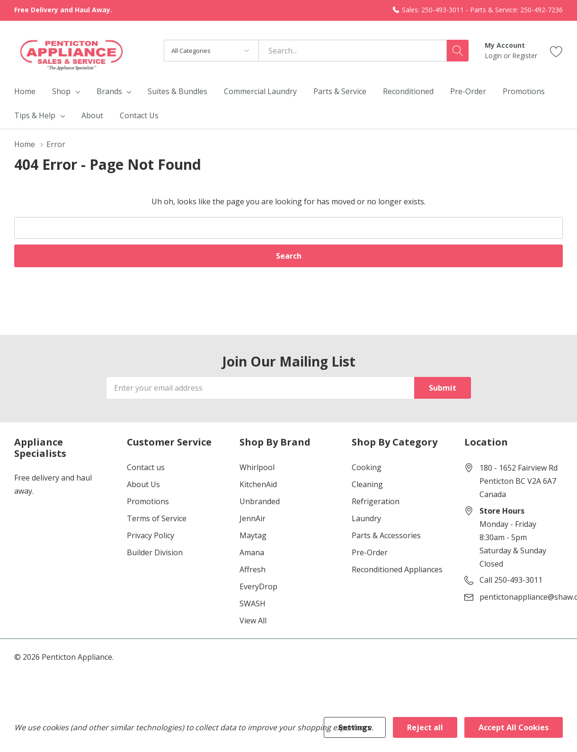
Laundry (366, 518)
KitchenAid (258, 484)
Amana (252, 552)
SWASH (253, 603)
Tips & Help (34, 115)
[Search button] (458, 50)
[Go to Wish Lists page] (556, 50)
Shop (61, 91)
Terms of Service (156, 518)
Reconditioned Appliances (397, 569)
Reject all (425, 727)
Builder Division (155, 552)
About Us (143, 484)
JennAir (253, 518)
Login (494, 55)
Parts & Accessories (386, 535)
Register (524, 55)
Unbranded (260, 501)
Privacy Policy (150, 535)
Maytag (253, 535)
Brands (109, 91)
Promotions (148, 501)
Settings (354, 727)
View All (253, 620)
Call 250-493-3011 (510, 580)
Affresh (253, 569)
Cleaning (367, 484)
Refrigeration (375, 501)
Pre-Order (370, 552)
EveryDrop (258, 586)
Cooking (367, 467)
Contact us (146, 467)
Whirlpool (257, 467)
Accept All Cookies (514, 727)
